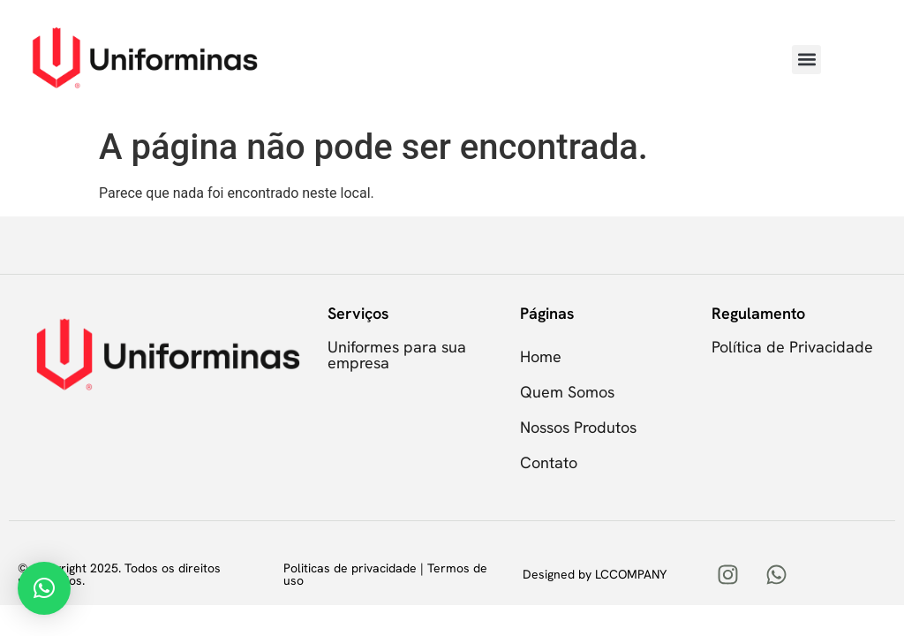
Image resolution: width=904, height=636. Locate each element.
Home (540, 356)
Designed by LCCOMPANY (595, 574)
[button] (806, 59)
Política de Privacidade (792, 347)
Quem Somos (567, 392)
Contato (548, 462)
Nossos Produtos (578, 427)
